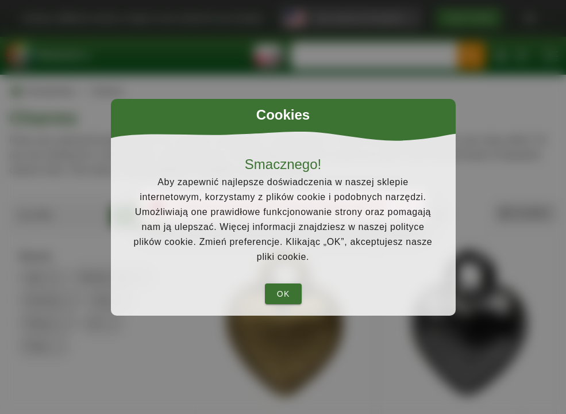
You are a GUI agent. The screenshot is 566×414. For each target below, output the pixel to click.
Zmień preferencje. (241, 242)
